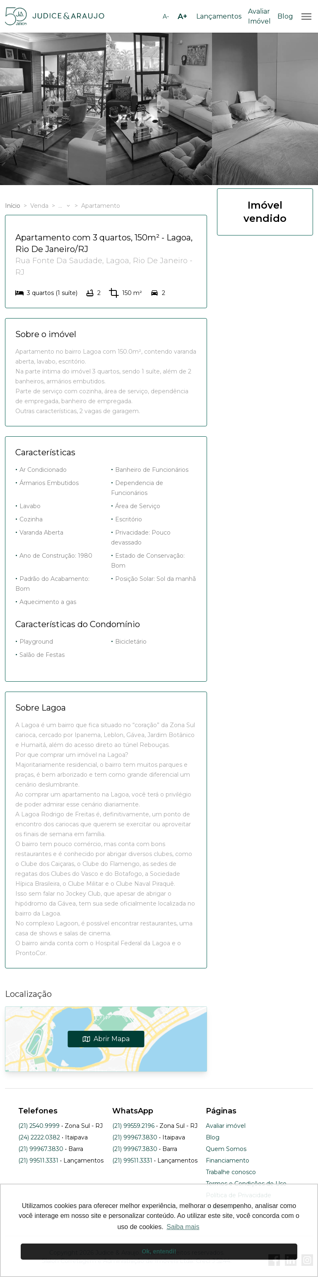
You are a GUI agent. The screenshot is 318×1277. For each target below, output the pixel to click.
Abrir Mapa (106, 1039)
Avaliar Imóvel (259, 16)
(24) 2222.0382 (39, 1137)
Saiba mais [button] (182, 1226)
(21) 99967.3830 (40, 1149)
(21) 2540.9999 (39, 1126)
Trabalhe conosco (231, 1172)
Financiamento (227, 1160)
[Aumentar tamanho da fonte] (182, 16)
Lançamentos (218, 16)
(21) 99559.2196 (133, 1126)
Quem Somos (226, 1149)
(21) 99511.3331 (38, 1160)
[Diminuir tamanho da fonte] (165, 16)
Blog (285, 16)
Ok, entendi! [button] (159, 1251)
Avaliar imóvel (226, 1126)
